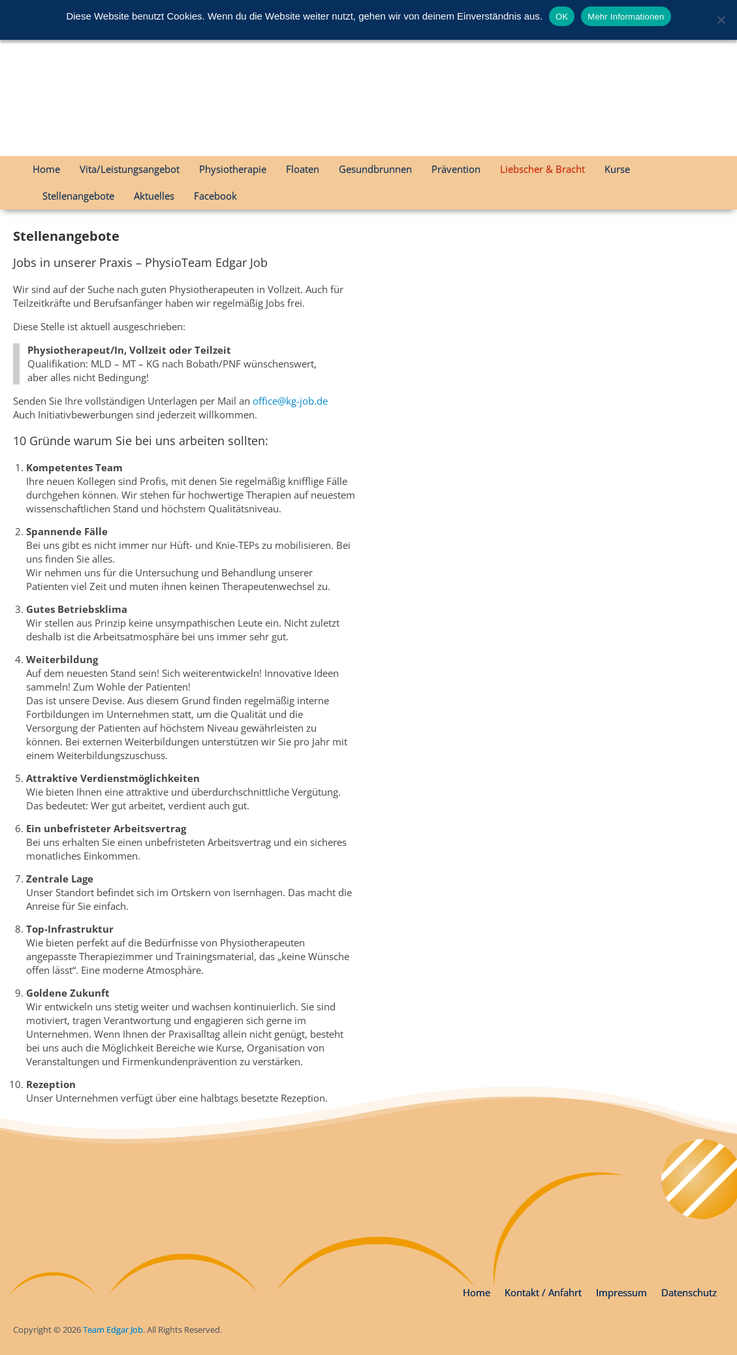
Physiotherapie (232, 169)
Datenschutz (689, 1292)
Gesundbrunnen (375, 169)
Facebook (215, 195)
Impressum (621, 1292)
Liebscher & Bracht (542, 169)
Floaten (302, 169)
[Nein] (720, 19)
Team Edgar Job (113, 1329)
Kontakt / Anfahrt (543, 1292)
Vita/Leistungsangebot (130, 169)
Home (46, 169)
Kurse (617, 169)
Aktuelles (154, 195)
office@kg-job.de (290, 400)
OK (562, 17)
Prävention (455, 169)
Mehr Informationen (626, 17)
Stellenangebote (78, 195)
